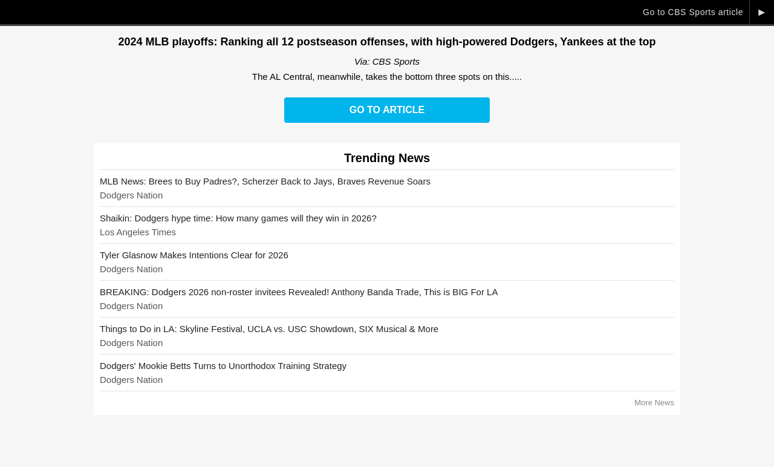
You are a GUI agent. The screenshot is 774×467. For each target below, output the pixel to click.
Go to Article (387, 110)
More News (654, 402)
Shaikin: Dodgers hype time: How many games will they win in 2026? (238, 218)
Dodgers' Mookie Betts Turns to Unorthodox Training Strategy (223, 366)
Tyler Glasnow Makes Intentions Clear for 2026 (194, 255)
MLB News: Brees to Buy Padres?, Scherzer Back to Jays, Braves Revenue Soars (265, 181)
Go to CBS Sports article (693, 12)
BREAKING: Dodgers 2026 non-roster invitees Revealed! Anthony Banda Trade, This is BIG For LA (299, 292)
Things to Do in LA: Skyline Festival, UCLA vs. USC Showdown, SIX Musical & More (269, 329)
